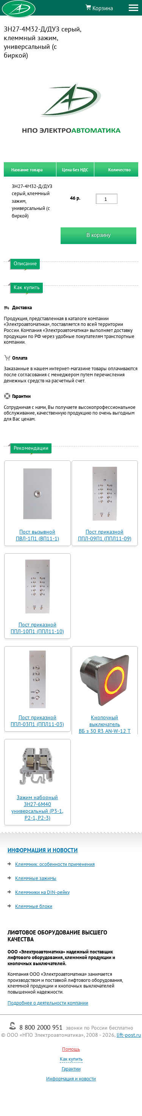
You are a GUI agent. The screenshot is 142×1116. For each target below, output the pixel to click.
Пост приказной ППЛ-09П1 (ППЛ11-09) (104, 535)
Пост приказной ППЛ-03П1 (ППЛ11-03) (37, 721)
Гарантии (71, 1069)
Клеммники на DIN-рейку (42, 892)
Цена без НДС (75, 169)
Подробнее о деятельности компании (48, 1003)
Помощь (71, 1049)
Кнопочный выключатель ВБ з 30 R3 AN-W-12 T (105, 724)
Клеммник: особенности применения (55, 864)
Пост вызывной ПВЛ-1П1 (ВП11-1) (37, 535)
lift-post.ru (129, 1034)
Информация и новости (71, 1078)
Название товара (26, 169)
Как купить (71, 1059)
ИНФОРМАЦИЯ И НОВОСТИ (43, 850)
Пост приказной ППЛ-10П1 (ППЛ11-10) (37, 628)
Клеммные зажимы (35, 878)
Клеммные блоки (33, 906)
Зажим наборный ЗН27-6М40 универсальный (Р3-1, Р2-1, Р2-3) (37, 807)
